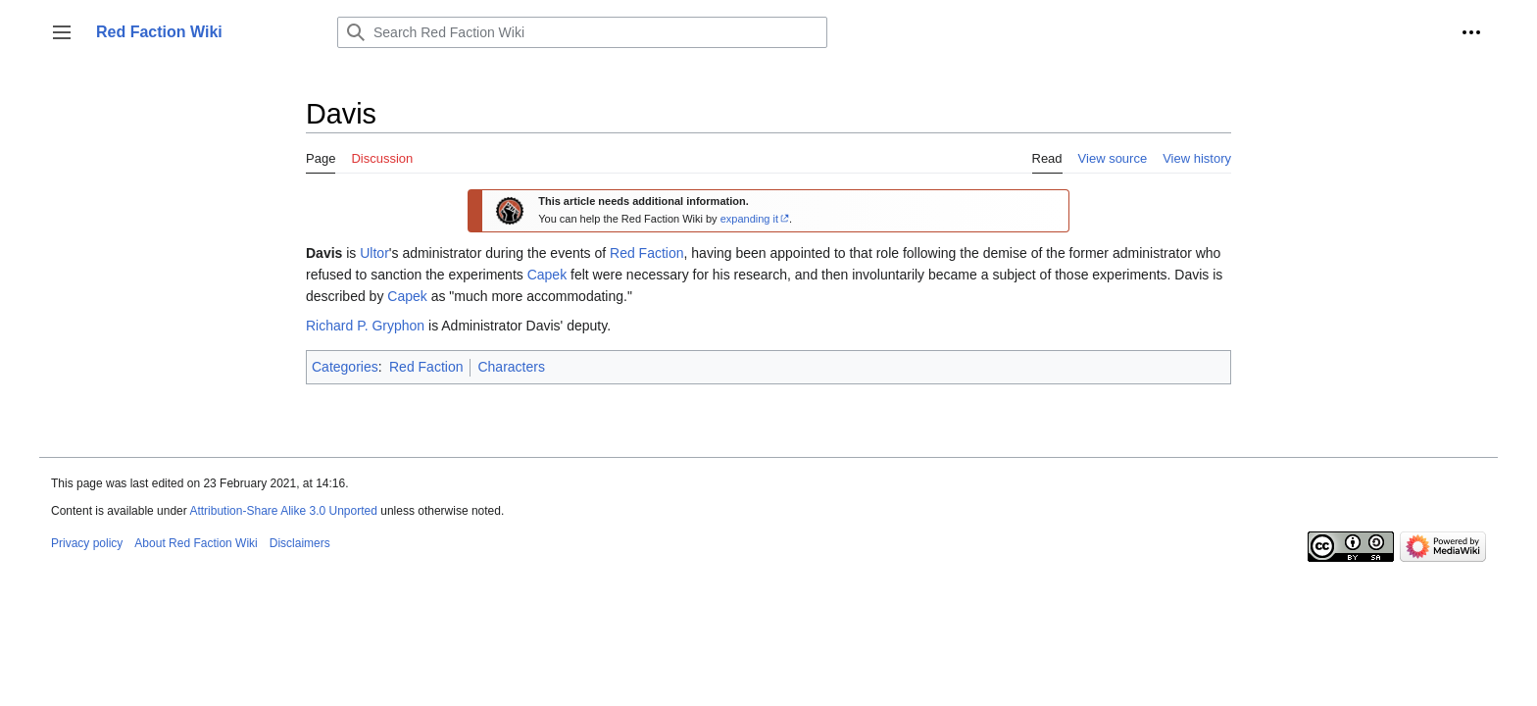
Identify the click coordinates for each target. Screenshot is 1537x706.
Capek (547, 274)
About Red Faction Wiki (195, 543)
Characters (510, 367)
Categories (345, 367)
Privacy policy (87, 543)
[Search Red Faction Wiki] (582, 32)
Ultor (374, 253)
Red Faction (646, 253)
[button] (61, 32)
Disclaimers (300, 543)
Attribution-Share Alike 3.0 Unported (282, 511)
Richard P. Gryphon (365, 325)
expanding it (749, 219)
